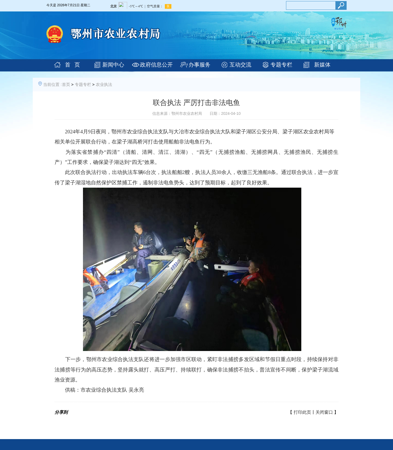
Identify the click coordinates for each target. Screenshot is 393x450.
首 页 (72, 65)
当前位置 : (52, 84)
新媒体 (322, 65)
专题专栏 (281, 65)
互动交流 (240, 65)
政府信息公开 (156, 65)
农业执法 (104, 84)
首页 (66, 84)
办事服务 (199, 65)
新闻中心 (113, 65)
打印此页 (302, 412)
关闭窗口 (324, 412)
